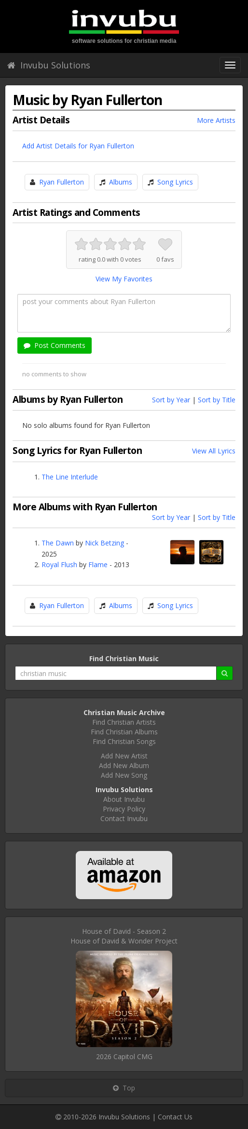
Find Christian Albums (124, 731)
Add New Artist (124, 755)
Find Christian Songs (124, 741)
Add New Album (124, 765)
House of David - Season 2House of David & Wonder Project (124, 936)
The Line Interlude (69, 476)
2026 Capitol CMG (124, 1056)
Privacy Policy (124, 808)
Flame (98, 564)
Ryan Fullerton (61, 181)
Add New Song (124, 775)
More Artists (216, 120)
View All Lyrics (213, 450)
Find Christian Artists (124, 722)
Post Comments (54, 345)
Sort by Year (171, 399)
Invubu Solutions (48, 65)
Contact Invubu (124, 818)
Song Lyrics (175, 181)
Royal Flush (59, 564)
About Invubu (124, 799)
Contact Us (175, 1116)
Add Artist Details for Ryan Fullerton (78, 145)
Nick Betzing (104, 542)
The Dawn (57, 542)
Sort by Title (216, 399)
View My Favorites (124, 278)
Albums (120, 181)
